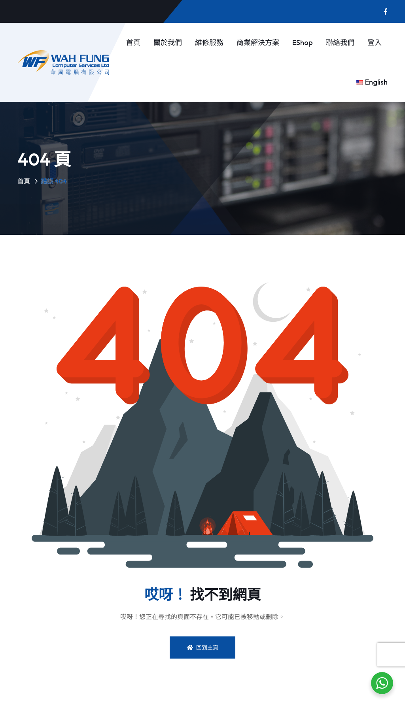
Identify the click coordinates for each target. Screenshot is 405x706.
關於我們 (167, 42)
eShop (302, 42)
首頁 (133, 42)
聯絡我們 (340, 42)
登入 (374, 42)
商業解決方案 (258, 42)
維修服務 (209, 42)
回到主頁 (202, 647)
